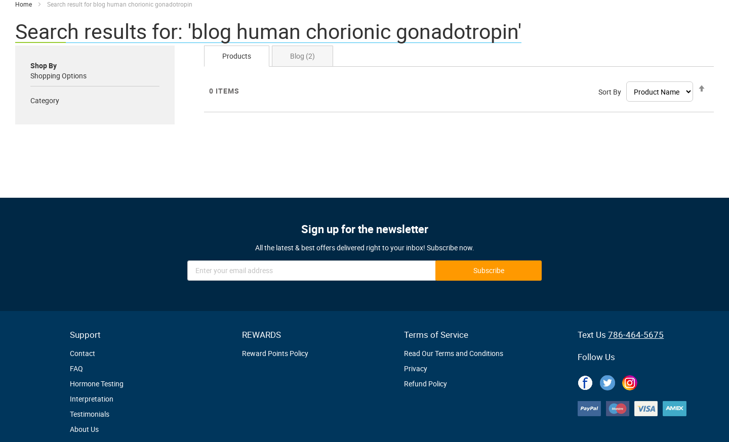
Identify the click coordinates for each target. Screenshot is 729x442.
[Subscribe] (488, 270)
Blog (302, 56)
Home (24, 4)
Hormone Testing (97, 383)
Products (236, 56)
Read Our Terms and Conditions (453, 353)
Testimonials (89, 414)
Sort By (609, 92)
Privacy (415, 368)
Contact (82, 353)
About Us (84, 429)
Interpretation (91, 399)
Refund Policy (425, 383)
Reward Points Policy (275, 353)
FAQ (76, 368)
